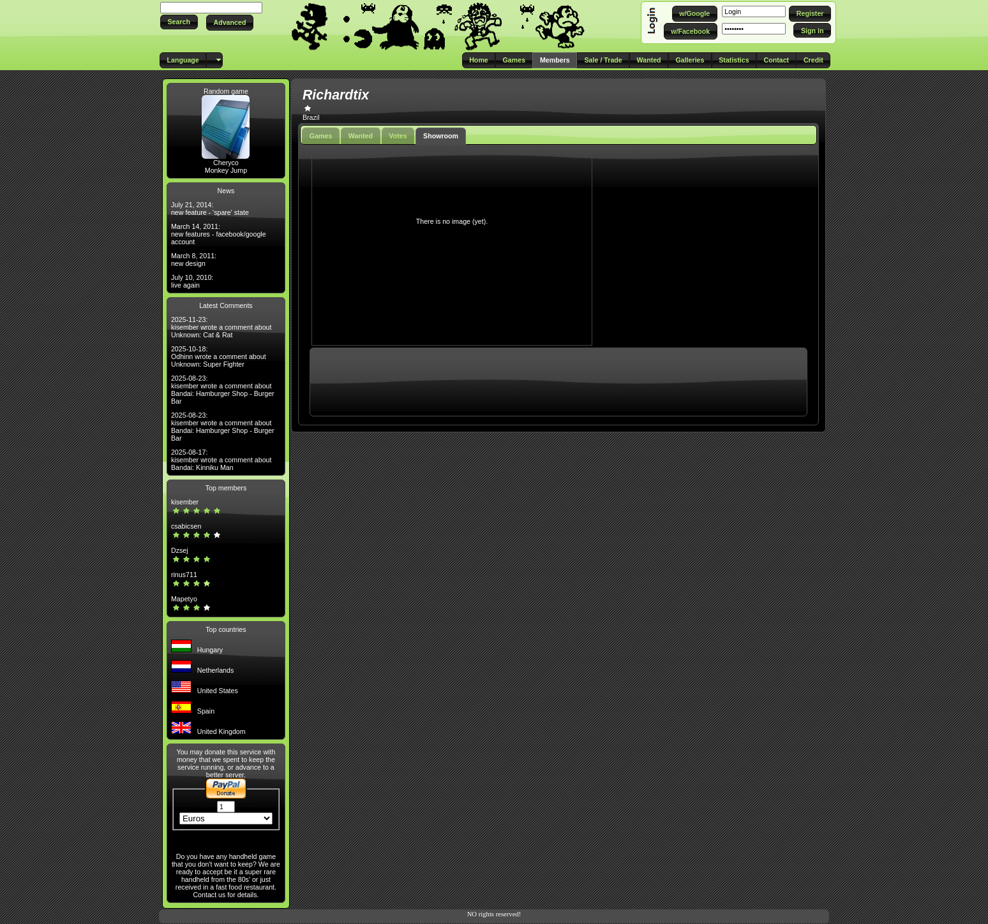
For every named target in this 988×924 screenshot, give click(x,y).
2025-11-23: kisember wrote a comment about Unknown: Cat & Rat (221, 327)
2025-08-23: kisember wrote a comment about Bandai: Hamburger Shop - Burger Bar (222, 389)
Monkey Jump (226, 170)
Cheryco (226, 162)
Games (321, 136)
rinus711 (184, 574)
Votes (398, 136)
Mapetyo (184, 599)
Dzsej (179, 550)
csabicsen (186, 526)
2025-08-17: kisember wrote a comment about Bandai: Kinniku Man (221, 459)
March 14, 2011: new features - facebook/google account (218, 234)
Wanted (360, 136)
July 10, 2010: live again (192, 281)
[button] (179, 22)
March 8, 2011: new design (193, 259)
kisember (184, 502)
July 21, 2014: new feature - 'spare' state (210, 208)
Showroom (440, 136)
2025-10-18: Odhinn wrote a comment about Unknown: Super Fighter (218, 356)
